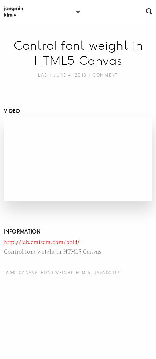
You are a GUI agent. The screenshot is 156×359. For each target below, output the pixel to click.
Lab (42, 75)
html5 (83, 272)
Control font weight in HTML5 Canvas (78, 53)
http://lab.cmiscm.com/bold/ (42, 242)
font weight (57, 272)
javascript (107, 272)
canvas (28, 272)
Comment (105, 75)
